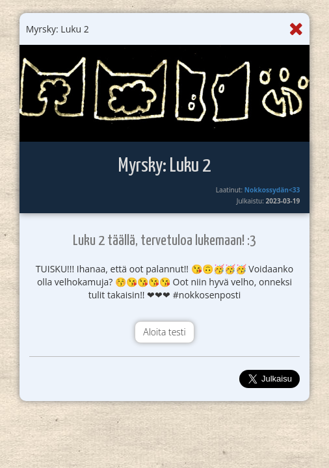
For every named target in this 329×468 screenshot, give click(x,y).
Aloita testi (164, 332)
